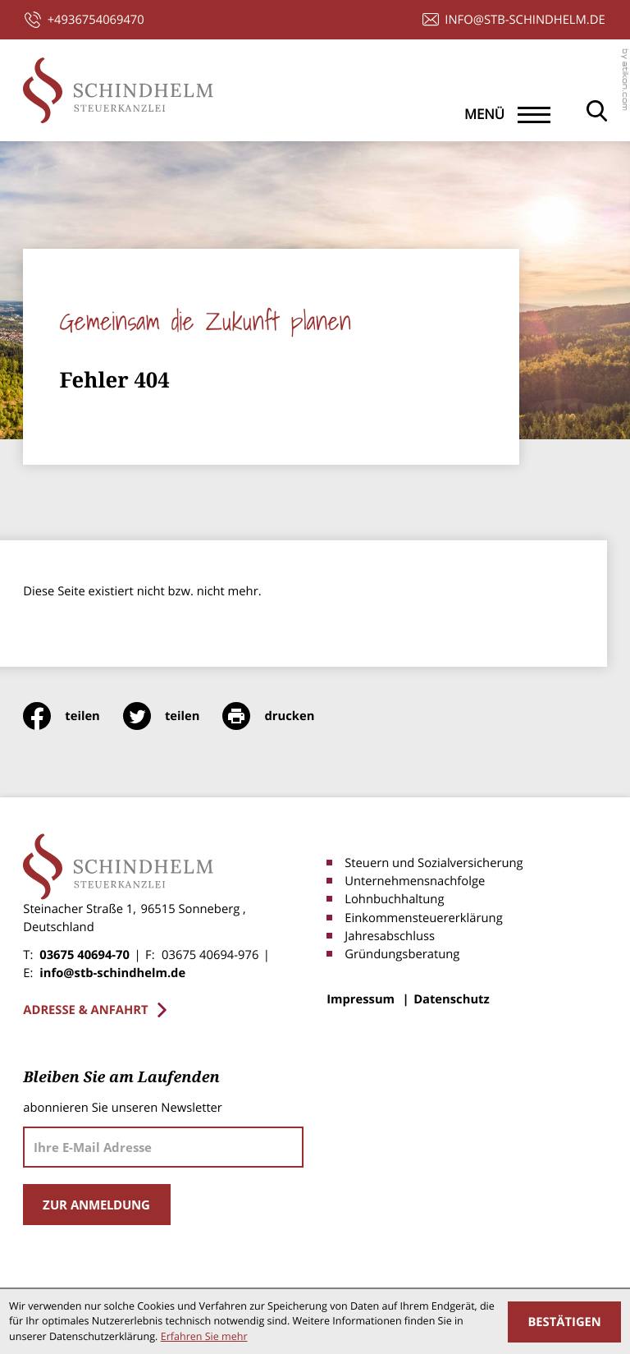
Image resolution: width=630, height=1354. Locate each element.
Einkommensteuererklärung (423, 918)
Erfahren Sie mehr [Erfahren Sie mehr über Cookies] (204, 1336)
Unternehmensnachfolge (415, 881)
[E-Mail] (163, 1147)
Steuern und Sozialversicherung (434, 863)
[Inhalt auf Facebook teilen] (73, 716)
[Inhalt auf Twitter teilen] (173, 716)
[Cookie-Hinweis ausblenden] (564, 1322)
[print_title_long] (279, 716)
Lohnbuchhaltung (394, 899)
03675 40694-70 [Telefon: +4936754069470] (84, 955)
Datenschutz (451, 999)
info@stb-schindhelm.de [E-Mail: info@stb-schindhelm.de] (112, 973)
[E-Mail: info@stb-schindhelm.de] (514, 19)
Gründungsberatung (402, 954)
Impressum (360, 999)
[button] (84, 19)
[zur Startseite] (117, 90)
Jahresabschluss (390, 936)
